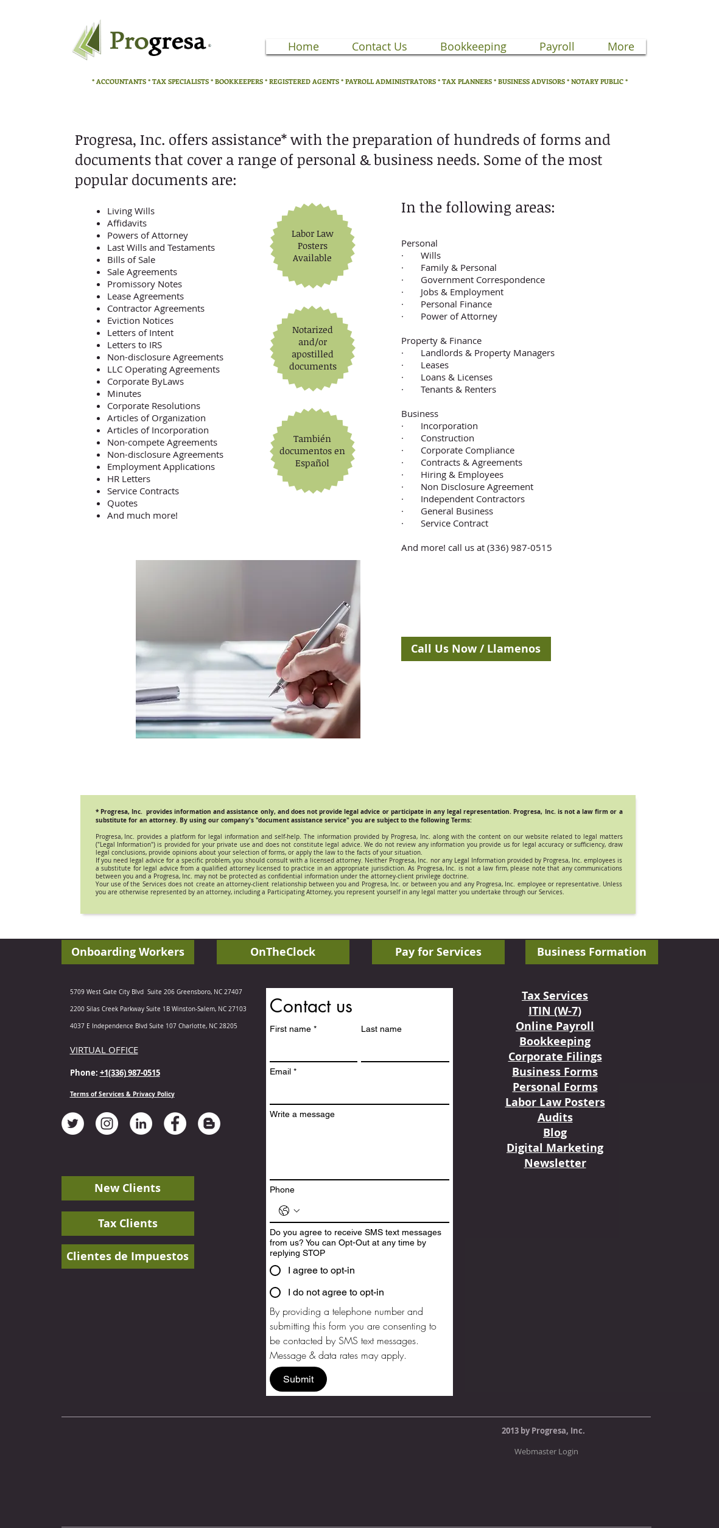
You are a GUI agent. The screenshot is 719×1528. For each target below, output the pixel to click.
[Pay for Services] (438, 952)
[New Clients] (127, 1188)
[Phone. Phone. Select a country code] (289, 1211)
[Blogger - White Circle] (209, 1123)
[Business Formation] (591, 952)
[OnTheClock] (283, 952)
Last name (381, 1029)
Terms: (461, 820)
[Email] (356, 1093)
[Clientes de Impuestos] (127, 1256)
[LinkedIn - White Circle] (141, 1123)
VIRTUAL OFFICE (104, 1049)
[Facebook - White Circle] (175, 1123)
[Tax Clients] (127, 1223)
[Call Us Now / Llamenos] (476, 649)
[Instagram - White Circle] (107, 1123)
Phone (282, 1189)
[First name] (310, 1050)
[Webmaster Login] (546, 1451)
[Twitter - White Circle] (72, 1123)
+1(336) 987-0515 (130, 1072)
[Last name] (401, 1050)
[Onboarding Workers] (127, 952)
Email (283, 1072)
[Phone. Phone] (371, 1211)
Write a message (302, 1114)
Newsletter (555, 1163)
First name (293, 1029)
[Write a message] (359, 1151)
